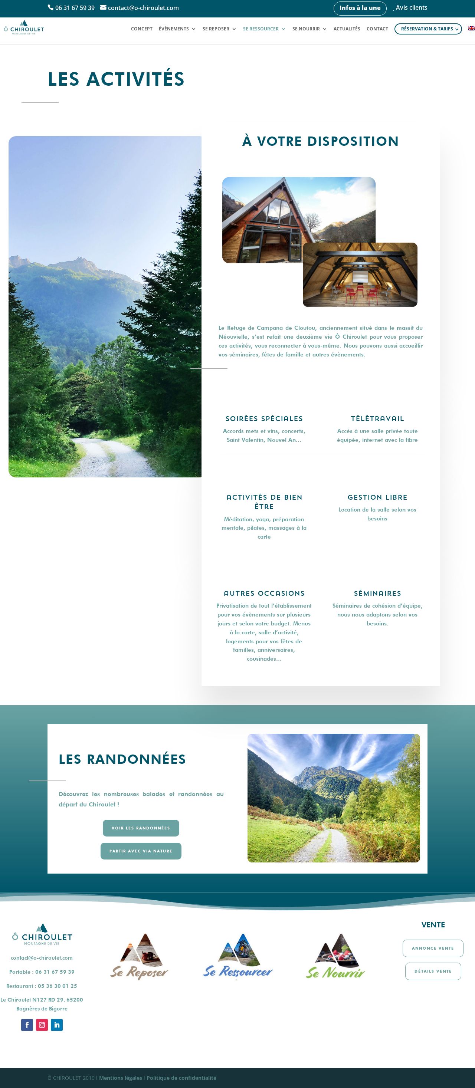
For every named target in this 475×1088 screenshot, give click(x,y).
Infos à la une (360, 8)
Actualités (347, 29)
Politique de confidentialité (181, 1077)
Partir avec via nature (141, 851)
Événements (174, 29)
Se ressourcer (261, 29)
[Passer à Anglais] (471, 35)
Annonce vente (433, 948)
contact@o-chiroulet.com (143, 8)
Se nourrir (306, 29)
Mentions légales (120, 1077)
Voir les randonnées (141, 828)
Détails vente (433, 971)
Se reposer (216, 29)
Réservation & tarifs (427, 29)
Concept (142, 29)
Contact (377, 29)
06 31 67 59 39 (75, 8)
